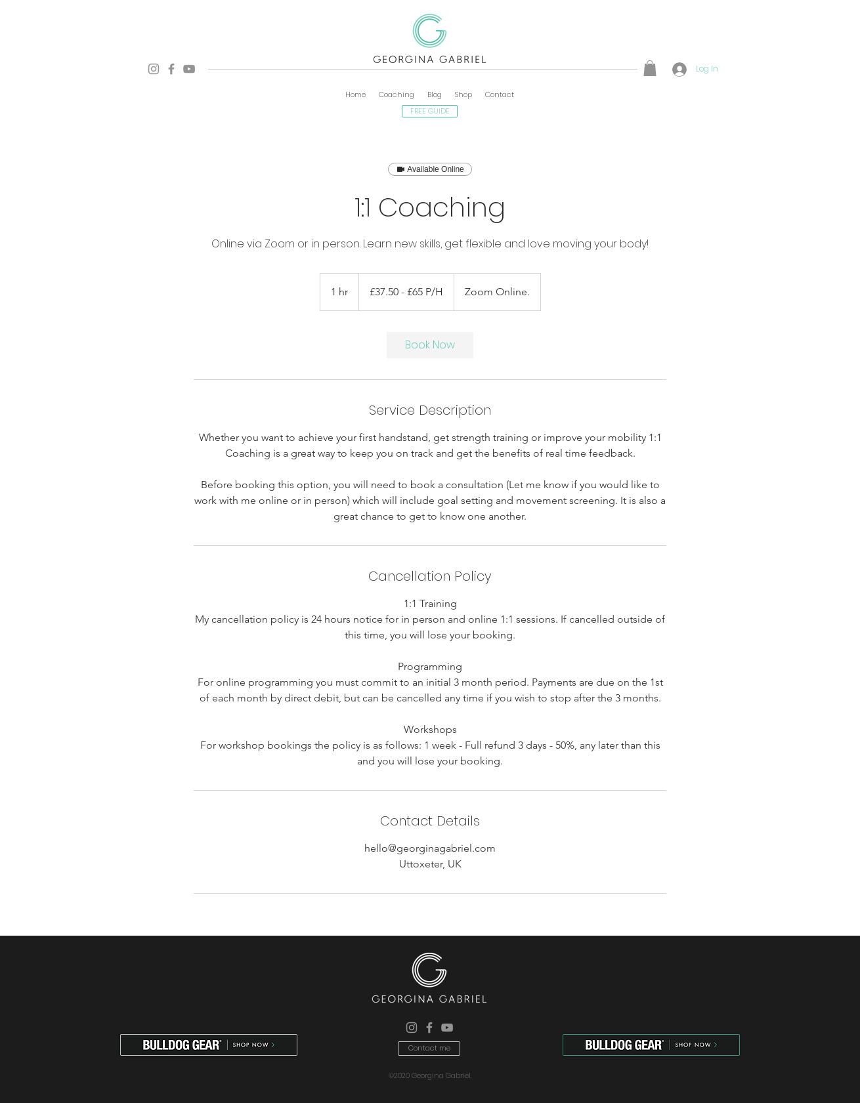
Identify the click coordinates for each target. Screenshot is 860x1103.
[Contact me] (429, 1048)
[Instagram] (153, 69)
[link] (430, 345)
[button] (649, 68)
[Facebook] (171, 69)
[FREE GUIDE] (430, 111)
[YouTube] (189, 69)
